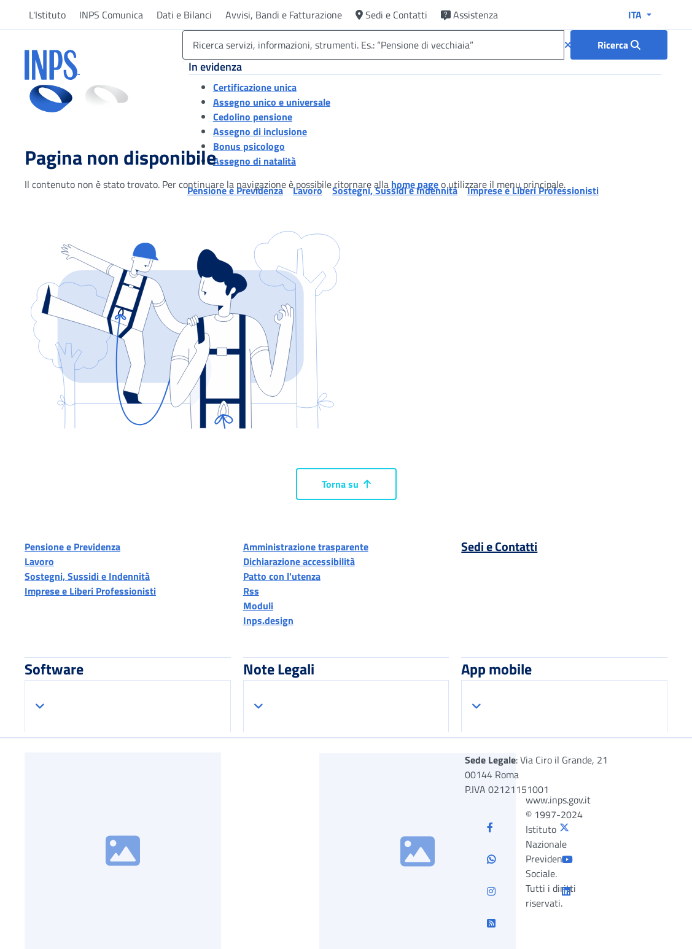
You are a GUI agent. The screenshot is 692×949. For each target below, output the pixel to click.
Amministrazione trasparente (305, 546)
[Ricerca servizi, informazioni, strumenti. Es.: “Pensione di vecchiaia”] (373, 45)
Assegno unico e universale (271, 102)
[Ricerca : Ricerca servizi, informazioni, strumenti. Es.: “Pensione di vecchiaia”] (618, 45)
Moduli (258, 605)
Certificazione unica (255, 87)
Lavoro (39, 561)
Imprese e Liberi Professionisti (90, 591)
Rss (251, 591)
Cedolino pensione (252, 116)
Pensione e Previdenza (72, 546)
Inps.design (268, 620)
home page (414, 184)
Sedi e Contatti (391, 14)
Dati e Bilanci (184, 14)
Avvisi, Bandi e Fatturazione (283, 14)
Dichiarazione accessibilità (299, 561)
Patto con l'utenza (282, 576)
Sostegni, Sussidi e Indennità (87, 576)
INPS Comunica (111, 14)
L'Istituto (47, 14)
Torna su (346, 484)
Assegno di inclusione (260, 131)
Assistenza (469, 14)
